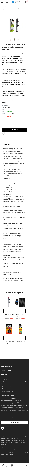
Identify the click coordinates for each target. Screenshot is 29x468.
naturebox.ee (4, 458)
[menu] (2, 2)
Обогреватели (15, 6)
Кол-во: (4, 120)
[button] (7, 465)
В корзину (14, 129)
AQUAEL (7, 109)
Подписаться (14, 422)
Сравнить (4, 138)
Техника (8, 6)
